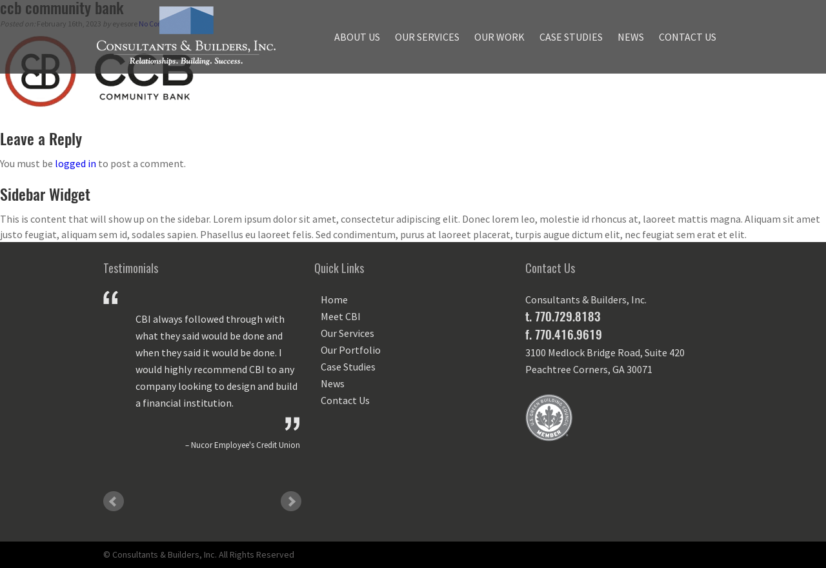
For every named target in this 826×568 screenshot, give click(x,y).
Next (291, 501)
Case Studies (571, 36)
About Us (357, 36)
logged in (75, 163)
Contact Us (687, 36)
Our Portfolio (351, 349)
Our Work (499, 36)
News (631, 36)
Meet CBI (341, 316)
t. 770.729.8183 (562, 316)
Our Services (427, 36)
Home (334, 299)
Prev (113, 501)
